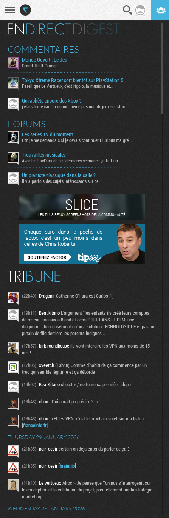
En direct (39, 29)
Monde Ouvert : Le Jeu (44, 60)
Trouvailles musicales (44, 155)
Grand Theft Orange (39, 65)
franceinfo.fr (35, 425)
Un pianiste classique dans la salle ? (59, 175)
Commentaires (43, 49)
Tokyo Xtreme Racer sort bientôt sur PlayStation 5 (73, 80)
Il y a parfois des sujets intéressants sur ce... (62, 181)
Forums (27, 124)
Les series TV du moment (47, 134)
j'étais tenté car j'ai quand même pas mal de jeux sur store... (76, 106)
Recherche (127, 10)
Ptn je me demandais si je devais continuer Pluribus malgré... (77, 140)
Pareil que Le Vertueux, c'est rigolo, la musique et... (67, 86)
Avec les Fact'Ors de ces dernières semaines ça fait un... (71, 160)
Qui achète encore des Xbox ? (52, 101)
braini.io (67, 465)
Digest (96, 29)
